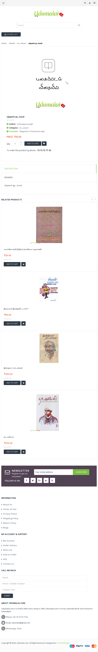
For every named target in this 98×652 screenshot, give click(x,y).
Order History (9, 545)
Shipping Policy (9, 518)
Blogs (5, 527)
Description (11, 168)
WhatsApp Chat (13, 628)
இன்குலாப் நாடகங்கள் (13, 368)
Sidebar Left (11, 34)
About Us (6, 504)
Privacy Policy (9, 513)
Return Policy (8, 523)
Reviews (8, 177)
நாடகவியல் (9, 437)
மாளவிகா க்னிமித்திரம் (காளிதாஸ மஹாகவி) (22, 249)
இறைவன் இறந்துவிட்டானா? (16, 308)
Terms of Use (9, 509)
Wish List (6, 550)
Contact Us (7, 563)
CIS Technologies (63, 643)
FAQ (4, 559)
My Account (8, 540)
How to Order (9, 554)
